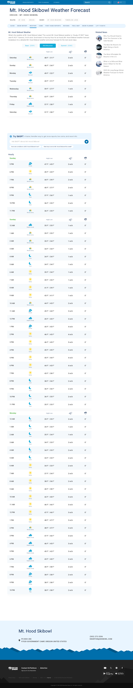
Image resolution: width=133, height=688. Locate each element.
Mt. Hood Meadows (54, 20)
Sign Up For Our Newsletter (28, 670)
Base (30, 46)
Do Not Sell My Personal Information (63, 677)
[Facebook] (122, 668)
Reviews (66, 25)
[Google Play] (108, 673)
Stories (56, 2)
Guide (12, 25)
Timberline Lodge (71, 20)
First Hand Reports (53, 25)
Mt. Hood (22, 20)
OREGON (13, 15)
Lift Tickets (100, 25)
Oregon (31, 20)
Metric (45, 677)
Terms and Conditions (24, 677)
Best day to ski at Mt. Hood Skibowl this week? (58, 146)
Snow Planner (87, 25)
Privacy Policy (12, 677)
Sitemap (35, 677)
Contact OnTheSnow (29, 668)
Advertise (43, 668)
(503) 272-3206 (96, 637)
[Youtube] (105, 668)
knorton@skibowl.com (101, 639)
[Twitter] (111, 668)
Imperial (49, 677)
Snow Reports (28, 2)
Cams (41, 25)
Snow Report (22, 25)
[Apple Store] (119, 673)
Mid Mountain (48, 46)
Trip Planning (43, 2)
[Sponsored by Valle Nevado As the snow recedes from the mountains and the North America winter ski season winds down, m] (113, 38)
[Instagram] (116, 668)
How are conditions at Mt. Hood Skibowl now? (25, 146)
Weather (33, 25)
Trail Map (76, 25)
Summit (66, 46)
